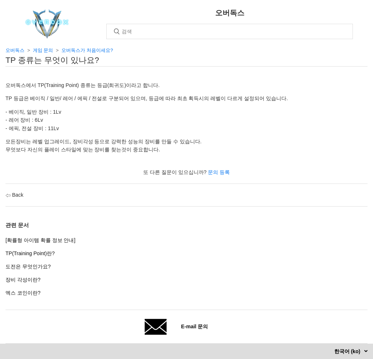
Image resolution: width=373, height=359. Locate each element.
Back (14, 195)
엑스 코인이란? (23, 293)
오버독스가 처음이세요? (87, 50)
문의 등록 (219, 172)
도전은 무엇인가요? (28, 266)
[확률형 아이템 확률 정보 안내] (40, 240)
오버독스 (14, 50)
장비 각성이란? (23, 280)
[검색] (230, 31)
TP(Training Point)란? (30, 253)
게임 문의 (43, 50)
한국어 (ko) (348, 351)
